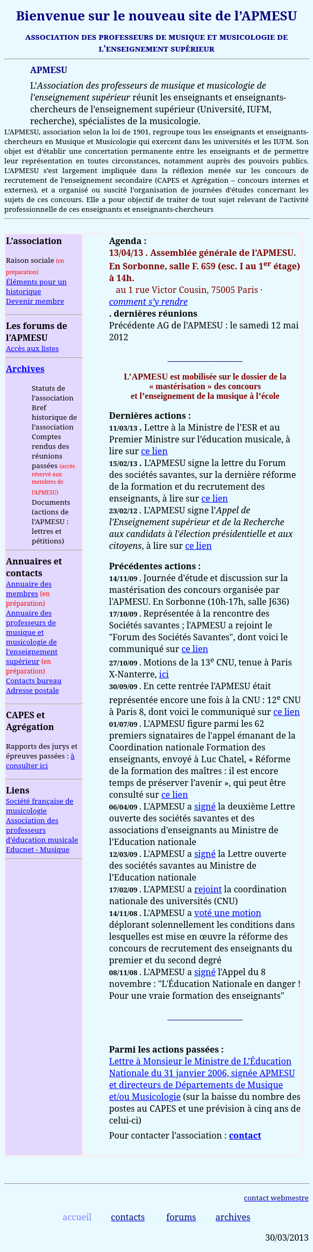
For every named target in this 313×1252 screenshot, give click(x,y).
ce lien (154, 451)
